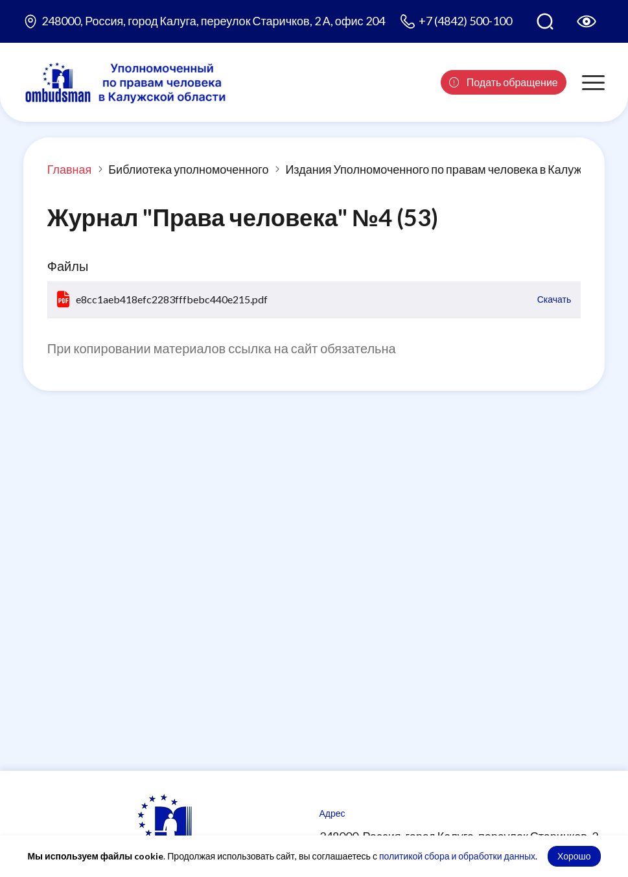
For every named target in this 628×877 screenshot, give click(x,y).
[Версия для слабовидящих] (586, 21)
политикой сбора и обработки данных (457, 855)
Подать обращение (503, 82)
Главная (69, 169)
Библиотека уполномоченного (188, 169)
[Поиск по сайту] (545, 21)
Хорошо (574, 855)
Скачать (554, 299)
